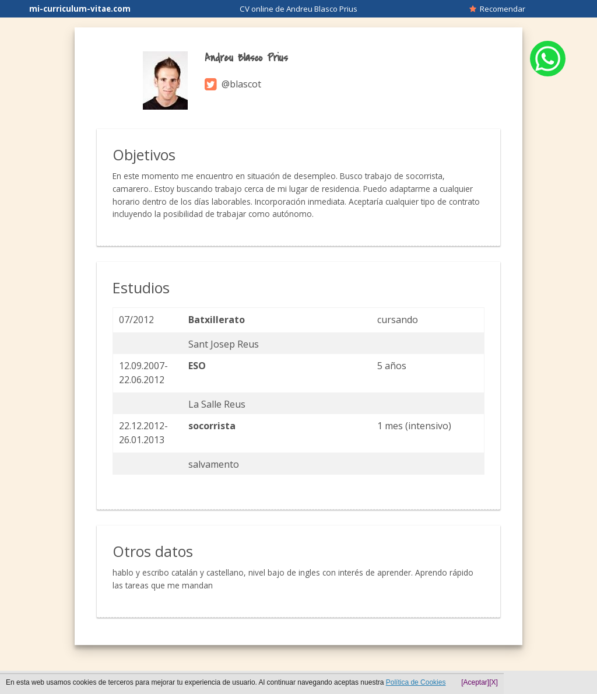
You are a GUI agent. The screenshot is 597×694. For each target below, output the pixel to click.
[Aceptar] (475, 682)
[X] (493, 682)
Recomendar (497, 8)
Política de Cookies (416, 682)
